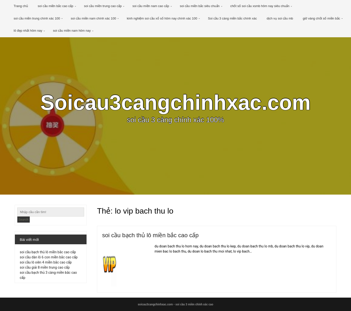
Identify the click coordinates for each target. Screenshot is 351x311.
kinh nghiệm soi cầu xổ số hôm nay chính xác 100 (162, 18)
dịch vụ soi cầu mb (280, 18)
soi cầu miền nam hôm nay (72, 30)
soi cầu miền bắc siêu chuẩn (200, 6)
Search (24, 219)
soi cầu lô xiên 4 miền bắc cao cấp (46, 262)
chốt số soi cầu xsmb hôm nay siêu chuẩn (259, 6)
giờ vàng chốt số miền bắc (321, 18)
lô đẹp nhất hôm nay (28, 30)
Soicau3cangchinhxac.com (175, 102)
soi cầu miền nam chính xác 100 (93, 18)
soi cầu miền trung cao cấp (103, 6)
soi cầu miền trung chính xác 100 (37, 18)
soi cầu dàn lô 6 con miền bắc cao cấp (49, 257)
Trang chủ (21, 6)
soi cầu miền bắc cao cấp (55, 6)
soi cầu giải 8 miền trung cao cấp (45, 267)
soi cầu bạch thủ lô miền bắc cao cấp (150, 235)
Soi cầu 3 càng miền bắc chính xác (232, 18)
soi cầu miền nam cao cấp (150, 6)
